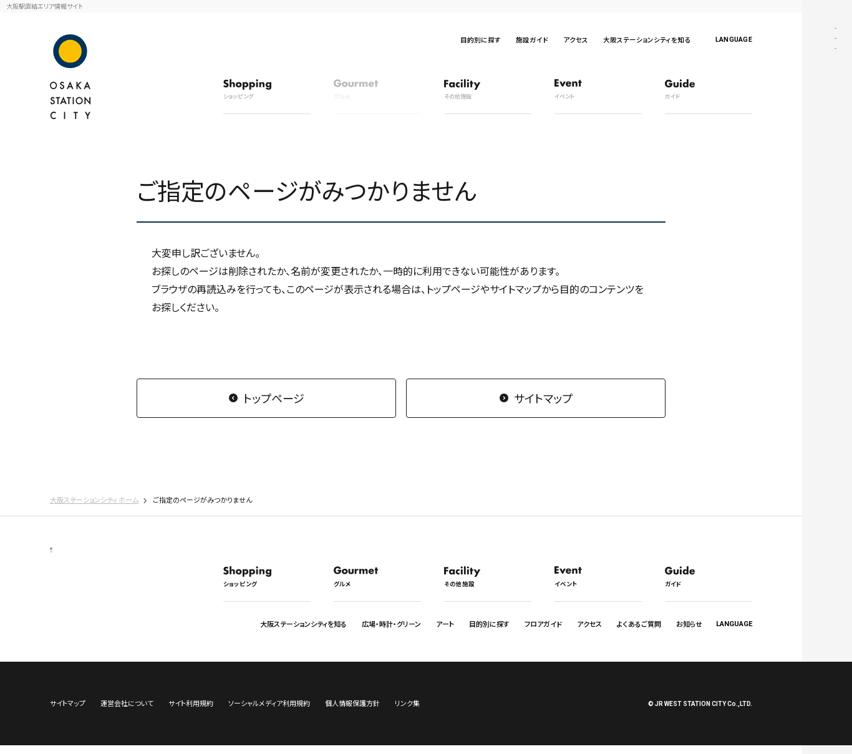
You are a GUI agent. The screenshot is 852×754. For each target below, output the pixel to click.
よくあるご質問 (639, 624)
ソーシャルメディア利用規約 (269, 712)
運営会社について (126, 712)
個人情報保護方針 (352, 712)
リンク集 (407, 712)
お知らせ (689, 624)
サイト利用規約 (190, 712)
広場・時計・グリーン (391, 624)
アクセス (575, 39)
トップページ (273, 398)
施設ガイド (532, 39)
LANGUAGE (733, 40)
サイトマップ (543, 398)
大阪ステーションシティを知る (646, 39)
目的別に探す (480, 39)
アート (445, 624)
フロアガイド (543, 624)
